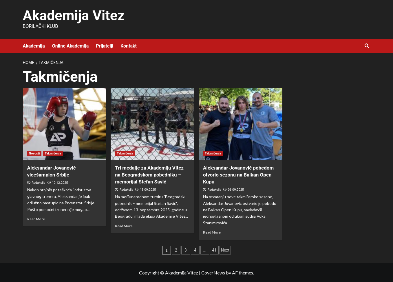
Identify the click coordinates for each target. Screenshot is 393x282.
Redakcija (38, 183)
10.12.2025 (60, 183)
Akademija (34, 46)
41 (214, 250)
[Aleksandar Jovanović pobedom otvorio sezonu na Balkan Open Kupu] (240, 124)
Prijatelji (104, 46)
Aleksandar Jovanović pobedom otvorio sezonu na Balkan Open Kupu (238, 175)
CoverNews (213, 272)
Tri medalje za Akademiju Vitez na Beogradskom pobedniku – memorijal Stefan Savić (149, 175)
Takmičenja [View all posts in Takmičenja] (53, 153)
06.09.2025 (236, 190)
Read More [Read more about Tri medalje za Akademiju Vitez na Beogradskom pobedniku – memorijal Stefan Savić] (124, 226)
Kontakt (128, 46)
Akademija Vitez (74, 15)
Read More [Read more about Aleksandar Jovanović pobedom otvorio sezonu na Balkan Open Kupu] (212, 232)
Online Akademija (70, 46)
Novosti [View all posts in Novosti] (34, 153)
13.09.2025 (148, 190)
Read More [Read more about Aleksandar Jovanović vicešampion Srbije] (36, 219)
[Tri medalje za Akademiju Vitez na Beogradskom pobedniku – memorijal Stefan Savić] (152, 124)
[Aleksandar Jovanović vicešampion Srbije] (65, 124)
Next (225, 250)
